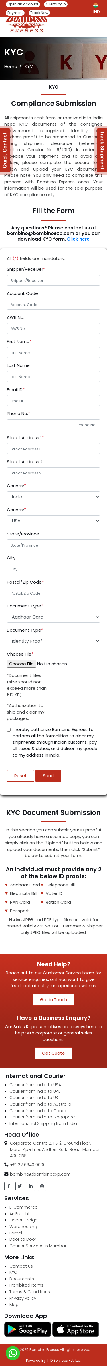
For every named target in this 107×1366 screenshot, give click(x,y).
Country (16, 486)
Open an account (22, 4)
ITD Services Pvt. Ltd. (64, 1360)
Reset (20, 775)
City (11, 558)
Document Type (25, 606)
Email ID (16, 390)
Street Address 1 (25, 438)
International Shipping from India (43, 1123)
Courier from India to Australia (40, 1104)
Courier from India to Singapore (42, 1117)
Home (10, 66)
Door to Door (22, 1239)
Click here (78, 239)
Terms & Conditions (29, 1292)
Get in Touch (53, 1000)
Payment (15, 12)
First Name (19, 341)
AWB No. (15, 317)
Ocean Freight (24, 1220)
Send (48, 775)
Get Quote (53, 1053)
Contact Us (21, 1266)
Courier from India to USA (35, 1085)
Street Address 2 (25, 462)
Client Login (56, 4)
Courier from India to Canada (39, 1111)
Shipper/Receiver (26, 269)
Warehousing (23, 1226)
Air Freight (19, 1214)
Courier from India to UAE (34, 1091)
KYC (13, 1272)
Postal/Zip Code (25, 582)
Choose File (20, 654)
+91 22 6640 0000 (28, 1165)
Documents (21, 1279)
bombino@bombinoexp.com (40, 1174)
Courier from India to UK (33, 1097)
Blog (14, 1304)
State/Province (23, 534)
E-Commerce (23, 1207)
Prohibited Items (26, 1285)
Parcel (15, 1233)
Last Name (18, 365)
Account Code (22, 293)
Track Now (39, 12)
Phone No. (18, 413)
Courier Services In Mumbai (37, 1246)
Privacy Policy (22, 1298)
